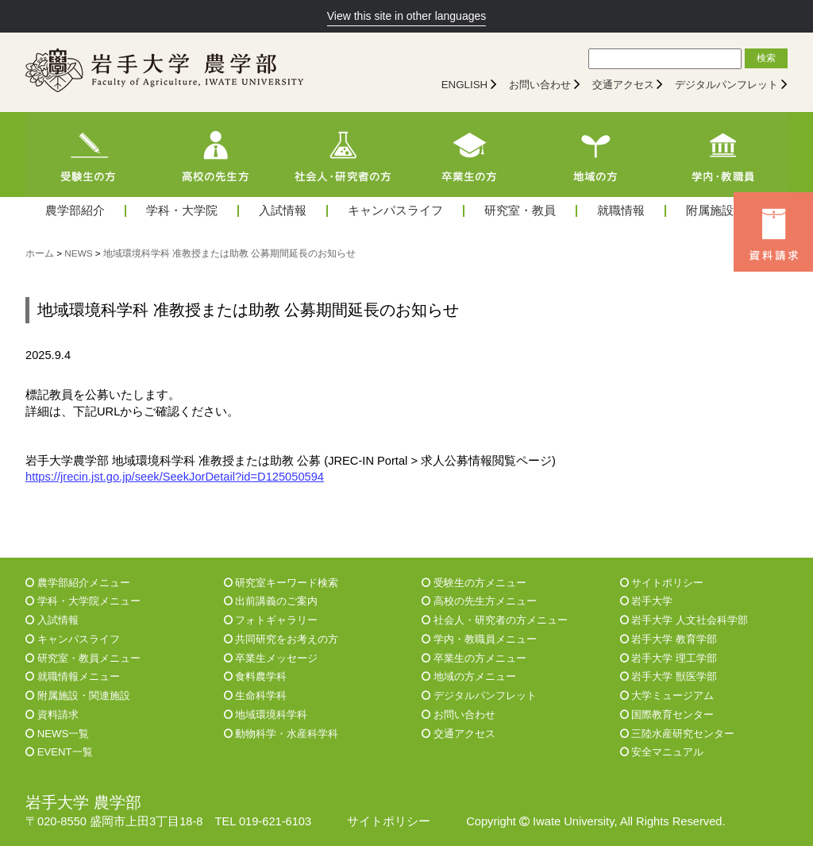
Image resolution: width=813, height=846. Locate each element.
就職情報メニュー (72, 676)
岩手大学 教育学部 (668, 639)
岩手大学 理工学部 (668, 658)
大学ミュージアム (667, 695)
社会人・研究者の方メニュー (495, 620)
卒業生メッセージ (271, 658)
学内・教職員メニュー (479, 639)
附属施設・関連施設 (77, 695)
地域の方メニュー (469, 676)
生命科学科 (255, 695)
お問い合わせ (540, 85)
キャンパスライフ (395, 211)
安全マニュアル (662, 752)
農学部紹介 (75, 211)
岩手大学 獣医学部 (668, 676)
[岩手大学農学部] (164, 72)
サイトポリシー (662, 583)
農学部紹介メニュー (77, 583)
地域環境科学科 (266, 714)
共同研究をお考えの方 (281, 639)
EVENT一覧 (59, 752)
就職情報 (621, 211)
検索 (766, 58)
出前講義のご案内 (271, 601)
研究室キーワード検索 (281, 583)
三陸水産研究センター (677, 734)
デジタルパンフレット (726, 85)
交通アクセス (623, 85)
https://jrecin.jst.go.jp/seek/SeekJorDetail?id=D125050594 (174, 476)
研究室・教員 (520, 211)
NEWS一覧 (57, 734)
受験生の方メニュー (474, 583)
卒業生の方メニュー (474, 658)
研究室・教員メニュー (83, 658)
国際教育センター (667, 714)
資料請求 (52, 714)
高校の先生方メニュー (479, 601)
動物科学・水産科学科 (281, 734)
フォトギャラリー (271, 620)
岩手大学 (646, 601)
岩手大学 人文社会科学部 (684, 620)
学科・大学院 (182, 211)
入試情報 (282, 211)
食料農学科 (255, 676)
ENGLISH (464, 85)
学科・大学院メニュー (83, 601)
